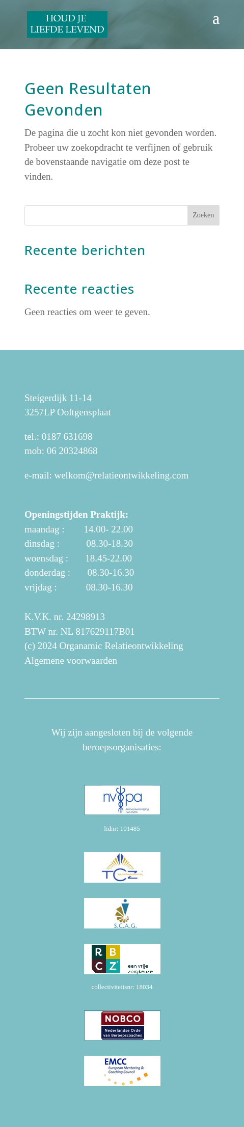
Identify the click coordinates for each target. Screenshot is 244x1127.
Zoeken (203, 215)
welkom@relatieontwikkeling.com (121, 475)
